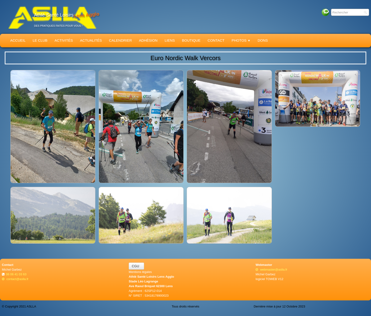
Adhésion (148, 40)
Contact (216, 40)
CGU (136, 266)
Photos (241, 40)
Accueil (18, 40)
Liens (170, 40)
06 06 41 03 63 (16, 274)
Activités (64, 40)
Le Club (40, 40)
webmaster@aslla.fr (271, 269)
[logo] (52, 17)
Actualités (91, 40)
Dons (263, 40)
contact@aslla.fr (15, 279)
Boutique (191, 40)
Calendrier (120, 40)
